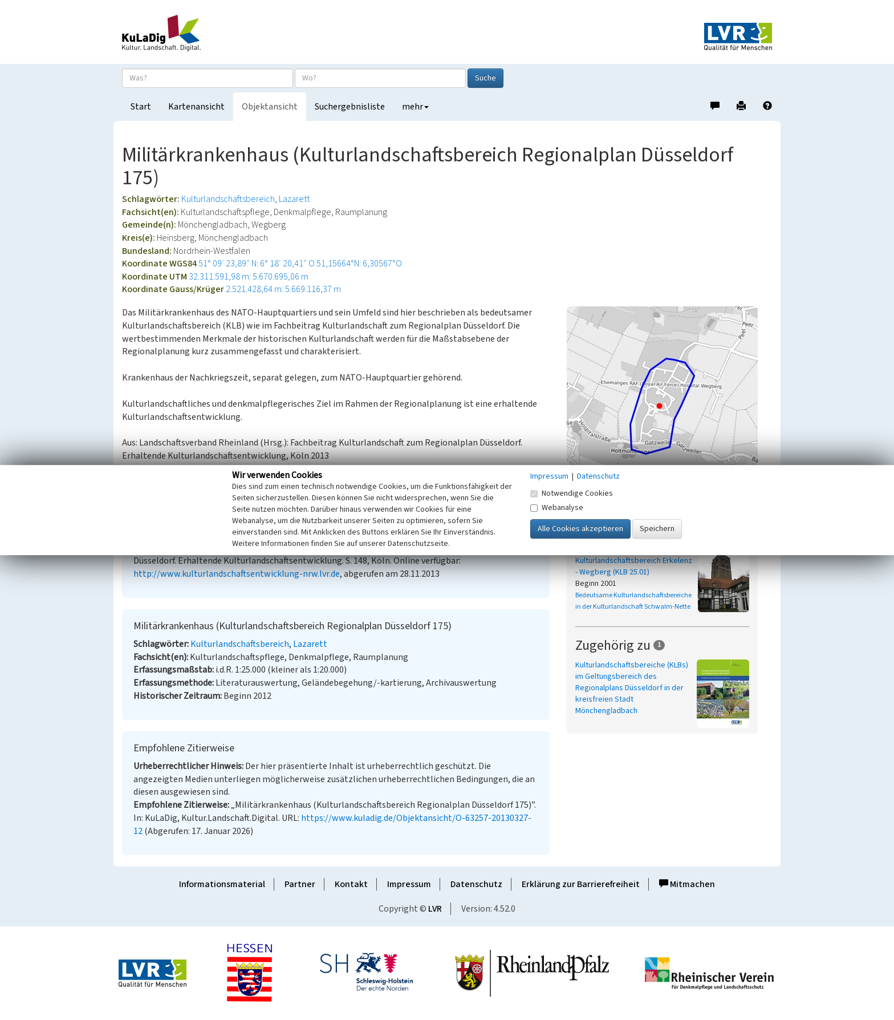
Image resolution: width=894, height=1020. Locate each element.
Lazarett (294, 199)
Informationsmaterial (222, 884)
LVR (435, 908)
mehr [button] (415, 106)
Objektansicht (270, 106)
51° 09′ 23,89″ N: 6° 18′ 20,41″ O (256, 263)
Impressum (409, 884)
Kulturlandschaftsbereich (228, 199)
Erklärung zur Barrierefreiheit (581, 884)
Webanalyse (556, 507)
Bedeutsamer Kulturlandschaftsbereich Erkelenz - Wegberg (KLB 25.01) (633, 561)
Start (141, 106)
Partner (300, 884)
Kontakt (351, 884)
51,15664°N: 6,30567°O (359, 263)
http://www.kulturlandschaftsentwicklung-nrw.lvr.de (236, 574)
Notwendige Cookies (571, 493)
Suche (485, 78)
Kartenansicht (196, 106)
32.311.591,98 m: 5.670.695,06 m (248, 276)
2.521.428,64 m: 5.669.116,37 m (283, 289)
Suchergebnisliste (350, 106)
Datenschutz (476, 884)
